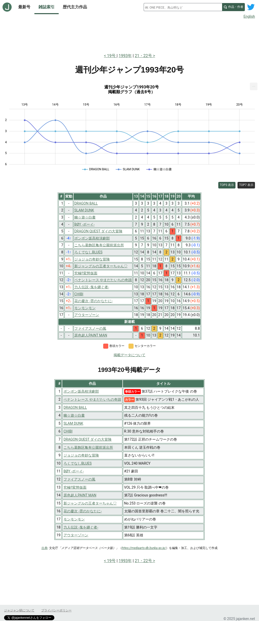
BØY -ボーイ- (73, 471)
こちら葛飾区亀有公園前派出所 (88, 447)
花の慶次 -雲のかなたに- (82, 511)
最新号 (24, 7)
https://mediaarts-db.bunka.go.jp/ (144, 548)
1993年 (125, 55)
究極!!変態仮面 (75, 487)
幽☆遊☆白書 (74, 415)
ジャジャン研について (19, 610)
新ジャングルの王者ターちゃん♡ (90, 503)
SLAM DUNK (73, 423)
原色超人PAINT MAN (79, 495)
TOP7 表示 (246, 185)
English (249, 16)
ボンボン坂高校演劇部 (81, 391)
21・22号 (143, 55)
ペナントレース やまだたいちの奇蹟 (92, 399)
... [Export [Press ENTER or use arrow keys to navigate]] (253, 85)
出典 (44, 548)
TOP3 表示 (227, 185)
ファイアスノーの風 (79, 479)
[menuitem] (253, 86)
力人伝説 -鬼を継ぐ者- (80, 527)
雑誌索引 (46, 7)
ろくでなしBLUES (77, 463)
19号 (112, 55)
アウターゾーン (75, 535)
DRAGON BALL (75, 407)
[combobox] (183, 7)
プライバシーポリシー (56, 610)
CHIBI (67, 431)
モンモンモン (74, 519)
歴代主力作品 (75, 7)
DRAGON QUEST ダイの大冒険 (87, 439)
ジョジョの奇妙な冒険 (81, 455)
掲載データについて (129, 355)
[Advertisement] (129, 34)
